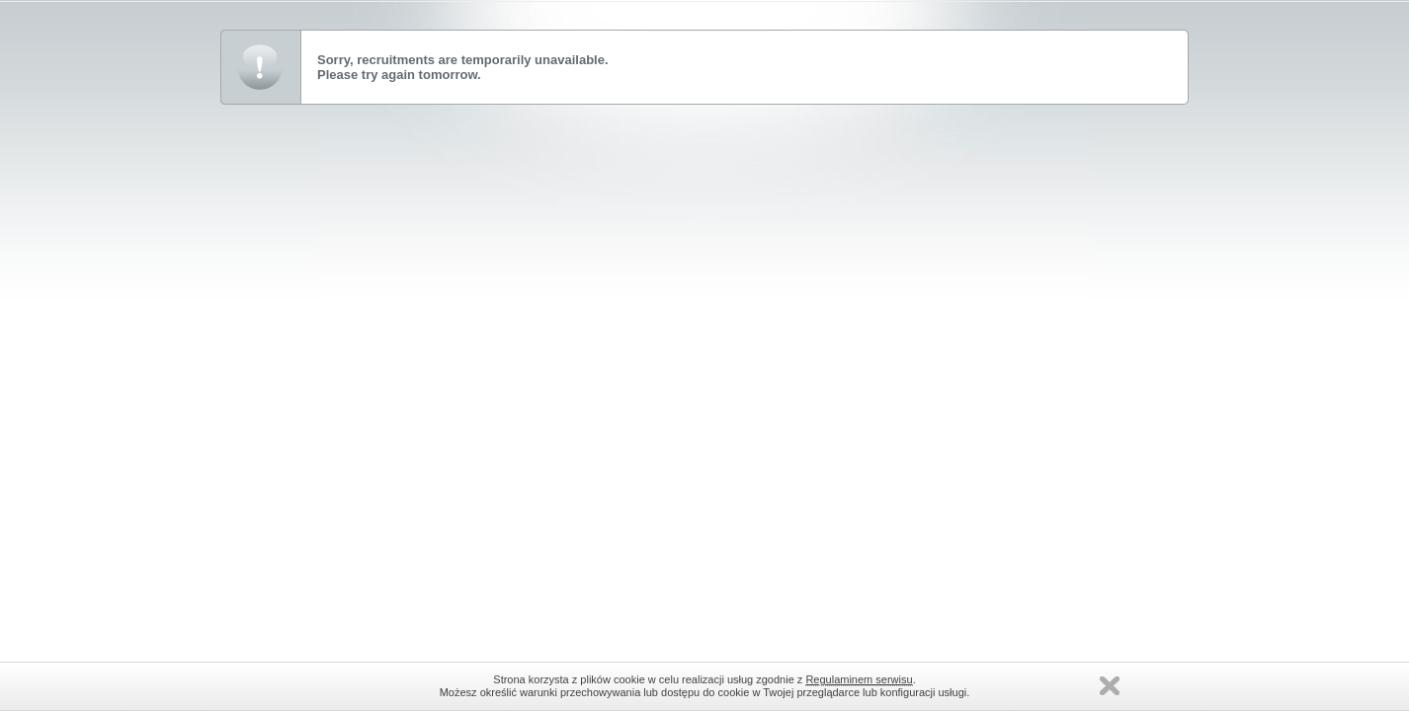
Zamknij (1109, 685)
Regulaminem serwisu (858, 679)
